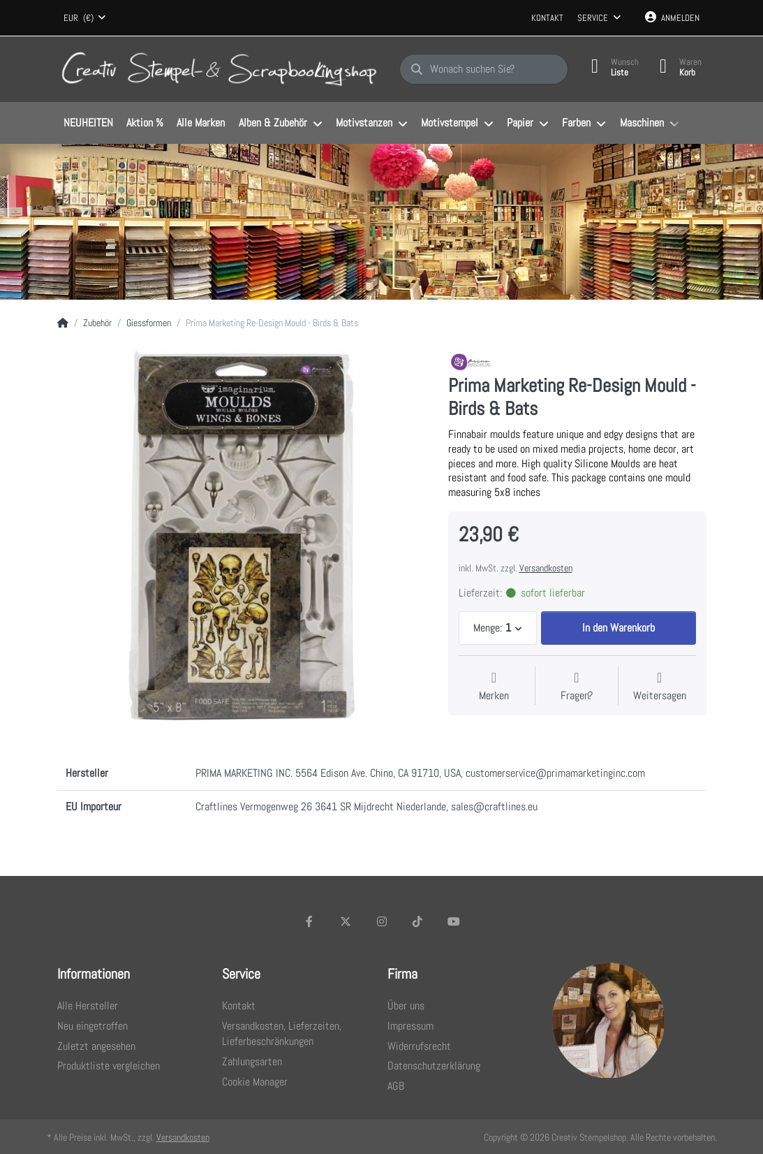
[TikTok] (417, 921)
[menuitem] (88, 124)
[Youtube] (453, 921)
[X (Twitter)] (345, 921)
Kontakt (547, 18)
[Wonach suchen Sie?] (483, 69)
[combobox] (85, 18)
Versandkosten (545, 568)
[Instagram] (381, 921)
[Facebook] (310, 921)
